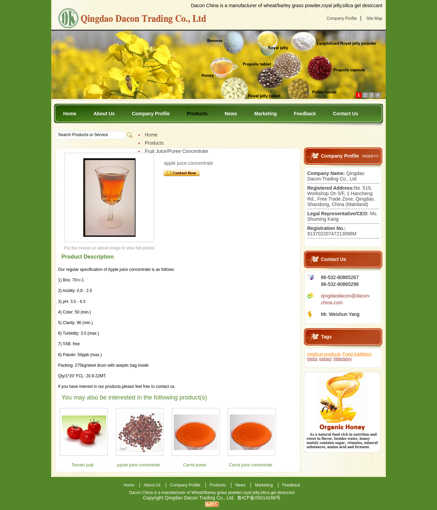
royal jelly (250, 492)
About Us (104, 113)
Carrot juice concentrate (250, 465)
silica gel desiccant (277, 492)
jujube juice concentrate (138, 465)
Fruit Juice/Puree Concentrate (176, 151)
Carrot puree (194, 465)
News (231, 113)
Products (197, 113)
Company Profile (341, 18)
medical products (324, 353)
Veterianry (342, 358)
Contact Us (345, 113)
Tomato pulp (82, 465)
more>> (370, 156)
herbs (312, 358)
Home (69, 113)
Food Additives (356, 353)
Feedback (305, 113)
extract (325, 358)
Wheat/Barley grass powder (216, 492)
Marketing (265, 113)
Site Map (374, 18)
